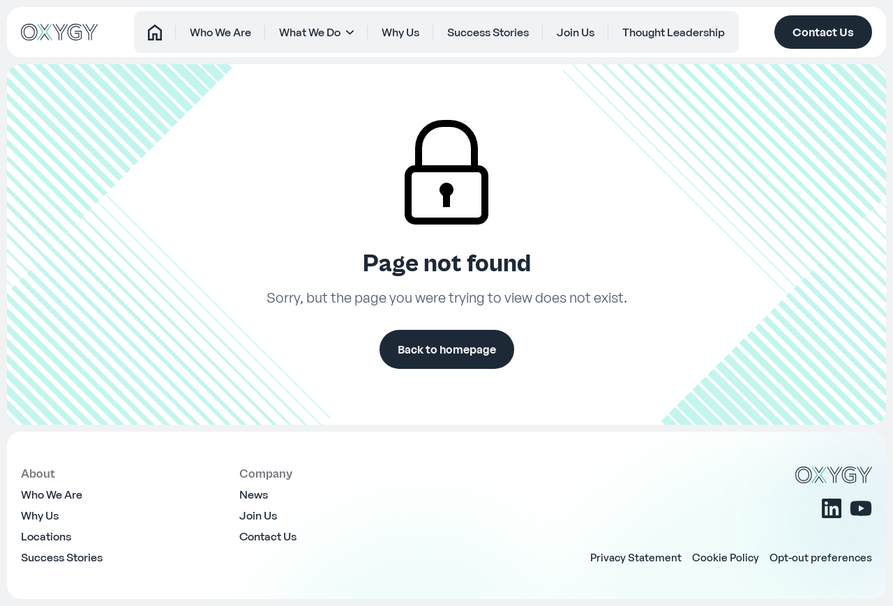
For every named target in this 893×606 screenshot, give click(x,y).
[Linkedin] (831, 508)
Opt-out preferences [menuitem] (821, 557)
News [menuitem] (253, 494)
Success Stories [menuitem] (494, 32)
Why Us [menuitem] (400, 32)
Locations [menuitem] (46, 536)
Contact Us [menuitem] (268, 536)
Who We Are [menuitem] (208, 32)
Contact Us (823, 32)
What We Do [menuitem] (304, 32)
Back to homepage (447, 349)
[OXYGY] (59, 32)
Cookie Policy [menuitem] (725, 557)
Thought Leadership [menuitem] (692, 32)
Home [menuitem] (136, 32)
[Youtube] (861, 508)
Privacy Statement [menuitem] (636, 557)
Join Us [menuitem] (588, 32)
